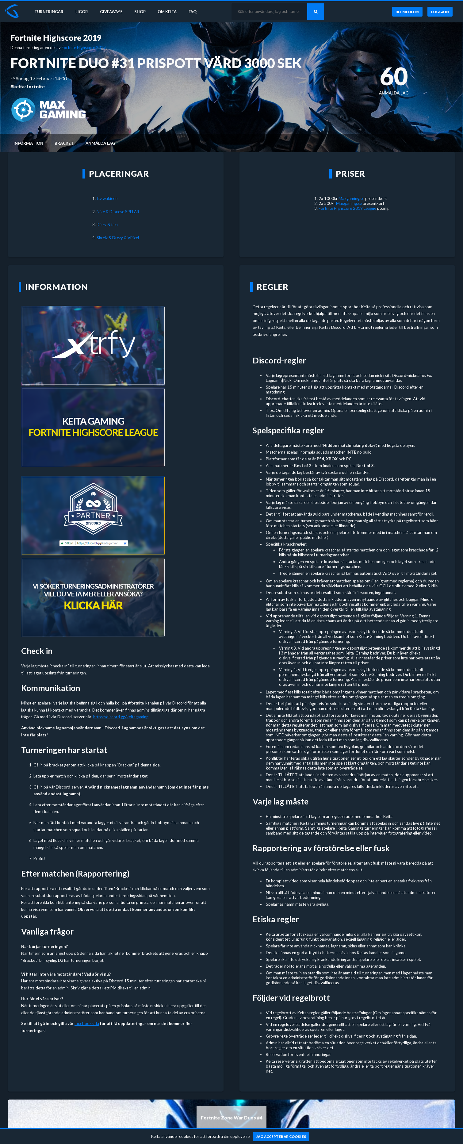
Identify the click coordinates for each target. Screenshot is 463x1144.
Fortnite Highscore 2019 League (347, 208)
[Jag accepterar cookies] (281, 1136)
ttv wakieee (107, 198)
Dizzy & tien (107, 224)
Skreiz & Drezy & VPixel (118, 237)
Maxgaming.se (351, 198)
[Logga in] (440, 12)
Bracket (64, 143)
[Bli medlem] (407, 12)
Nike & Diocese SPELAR (118, 211)
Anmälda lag (100, 143)
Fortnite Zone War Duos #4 (231, 1117)
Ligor (83, 11)
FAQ (197, 11)
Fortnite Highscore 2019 (55, 38)
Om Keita (170, 11)
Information (28, 143)
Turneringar (50, 11)
